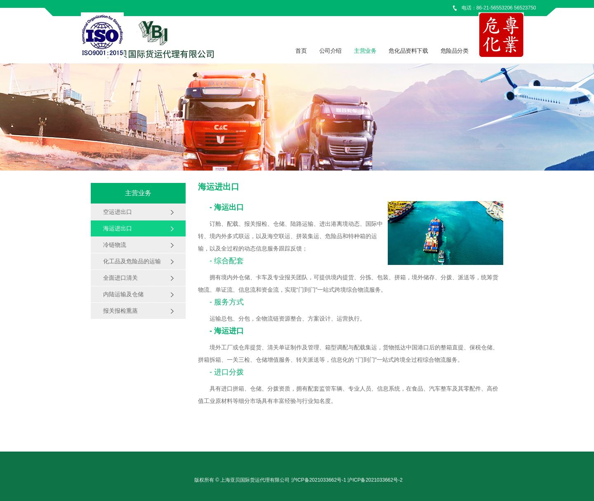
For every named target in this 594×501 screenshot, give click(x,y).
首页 (300, 50)
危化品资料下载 (408, 50)
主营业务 (365, 50)
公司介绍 (330, 50)
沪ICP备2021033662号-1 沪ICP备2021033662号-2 (347, 480)
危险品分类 (455, 50)
